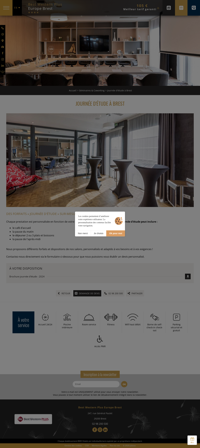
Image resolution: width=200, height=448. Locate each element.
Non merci (83, 233)
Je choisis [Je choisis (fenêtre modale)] (98, 233)
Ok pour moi (115, 233)
